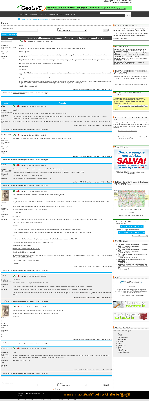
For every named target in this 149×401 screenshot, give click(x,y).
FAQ (111, 393)
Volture (120, 341)
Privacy (70, 400)
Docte (120, 343)
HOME (20, 14)
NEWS (26, 14)
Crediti (20, 395)
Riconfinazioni (123, 338)
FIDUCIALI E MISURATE (56, 14)
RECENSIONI (68, 395)
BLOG (73, 14)
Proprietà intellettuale (61, 400)
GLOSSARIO (119, 393)
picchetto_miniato (6, 41)
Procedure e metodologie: (122, 331)
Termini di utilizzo (48, 400)
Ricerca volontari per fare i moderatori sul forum (133, 106)
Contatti (27, 400)
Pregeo (127, 248)
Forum (23, 19)
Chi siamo (21, 400)
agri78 (3, 106)
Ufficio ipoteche (123, 351)
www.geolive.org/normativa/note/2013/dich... (26, 249)
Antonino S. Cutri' (40, 393)
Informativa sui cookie (80, 400)
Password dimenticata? (139, 236)
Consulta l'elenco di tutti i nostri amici (131, 296)
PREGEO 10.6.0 (43, 19)
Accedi (106, 1)
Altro (126, 262)
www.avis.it (133, 172)
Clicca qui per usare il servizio (127, 131)
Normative (122, 345)
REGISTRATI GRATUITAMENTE (132, 227)
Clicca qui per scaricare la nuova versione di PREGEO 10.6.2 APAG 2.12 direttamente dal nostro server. (131, 77)
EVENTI (105, 393)
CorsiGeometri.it (131, 286)
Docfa (120, 336)
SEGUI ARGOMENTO (9, 34)
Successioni (122, 340)
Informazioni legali (36, 400)
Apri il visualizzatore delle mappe (131, 209)
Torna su (57, 389)
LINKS (122, 396)
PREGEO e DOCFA (31, 19)
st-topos (3, 165)
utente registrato (18, 93)
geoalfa (3, 202)
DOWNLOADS (125, 395)
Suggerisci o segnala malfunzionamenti (131, 215)
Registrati (123, 2)
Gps (119, 347)
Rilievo (120, 349)
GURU (67, 14)
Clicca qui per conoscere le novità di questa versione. (131, 84)
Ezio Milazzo (30, 393)
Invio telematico (123, 353)
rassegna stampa (130, 257)
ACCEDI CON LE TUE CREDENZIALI (132, 233)
